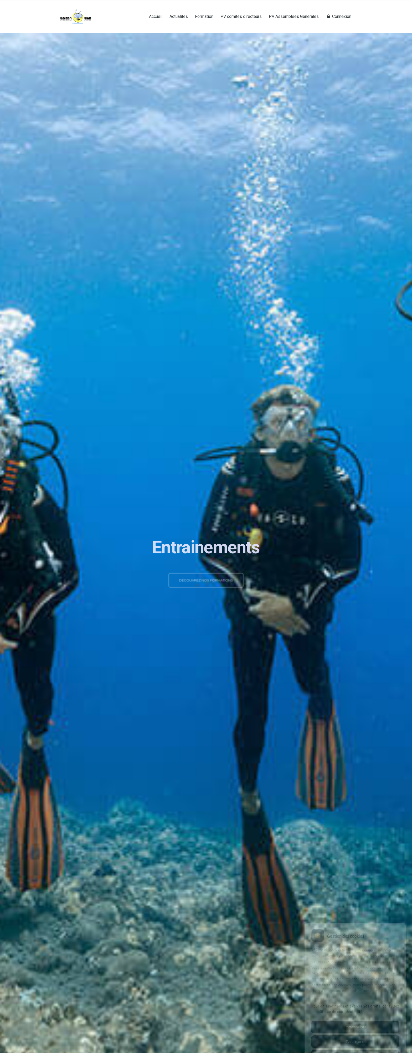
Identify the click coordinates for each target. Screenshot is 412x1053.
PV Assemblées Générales (294, 16)
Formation (204, 16)
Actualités (178, 16)
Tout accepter (355, 1033)
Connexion (338, 16)
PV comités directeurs (241, 16)
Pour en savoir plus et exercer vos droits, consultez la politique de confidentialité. (355, 987)
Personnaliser (355, 1005)
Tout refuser (355, 1019)
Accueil (155, 16)
